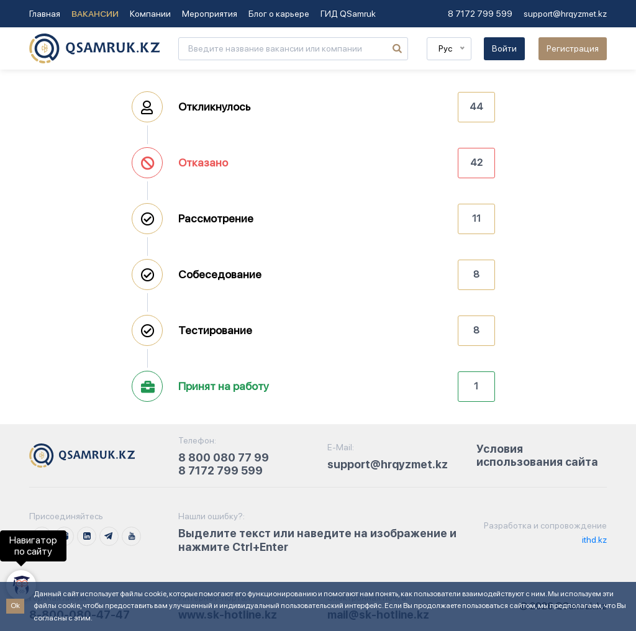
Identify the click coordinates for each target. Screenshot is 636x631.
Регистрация (573, 48)
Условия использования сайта (537, 455)
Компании (150, 14)
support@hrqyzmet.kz (565, 14)
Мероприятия (209, 14)
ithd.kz (593, 540)
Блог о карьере (278, 14)
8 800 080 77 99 (223, 457)
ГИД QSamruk (348, 14)
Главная (44, 14)
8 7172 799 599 (480, 14)
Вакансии (95, 14)
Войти (504, 48)
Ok (15, 605)
